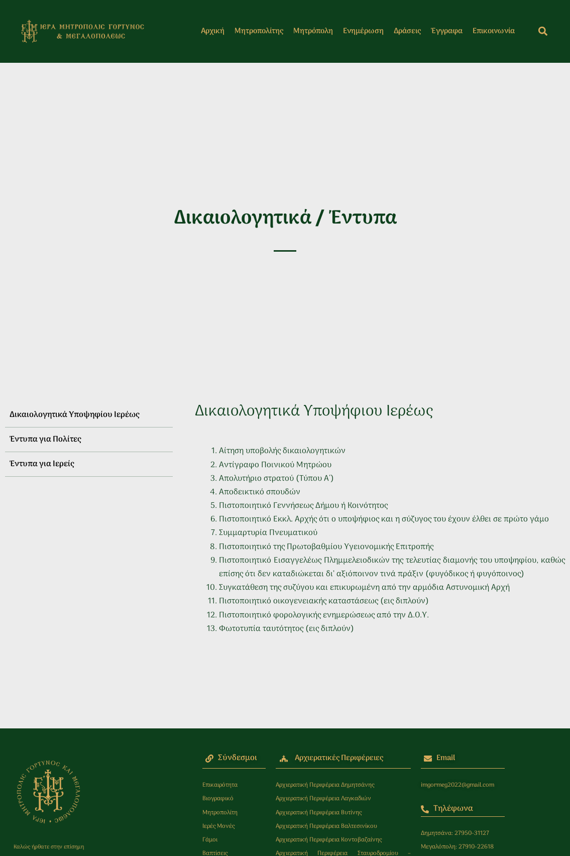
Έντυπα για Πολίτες (45, 439)
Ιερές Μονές (218, 826)
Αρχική (212, 31)
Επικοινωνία (494, 31)
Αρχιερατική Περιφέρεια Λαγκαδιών (323, 799)
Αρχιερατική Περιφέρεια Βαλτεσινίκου (326, 826)
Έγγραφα (447, 31)
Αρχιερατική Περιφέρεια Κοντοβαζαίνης (329, 840)
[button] (542, 31)
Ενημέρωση (363, 31)
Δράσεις (407, 31)
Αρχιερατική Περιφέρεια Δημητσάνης (325, 785)
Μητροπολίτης (259, 31)
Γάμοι (209, 840)
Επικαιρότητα (220, 785)
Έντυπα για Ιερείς (42, 464)
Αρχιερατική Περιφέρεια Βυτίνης (319, 813)
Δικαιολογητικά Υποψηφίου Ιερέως (74, 414)
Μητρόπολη (313, 31)
